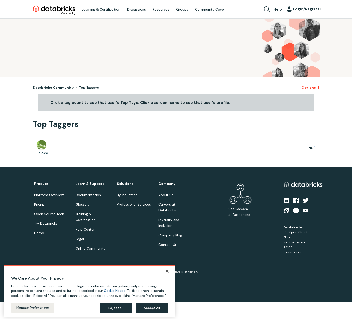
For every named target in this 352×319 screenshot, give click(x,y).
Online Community (91, 248)
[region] (89, 291)
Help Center (85, 229)
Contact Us (167, 244)
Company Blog (170, 235)
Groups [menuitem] (182, 9)
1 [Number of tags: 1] (314, 147)
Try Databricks (45, 223)
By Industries (127, 195)
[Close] (167, 271)
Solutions (125, 184)
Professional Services (134, 204)
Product (41, 184)
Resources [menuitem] (161, 9)
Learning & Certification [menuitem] (101, 9)
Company (166, 184)
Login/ (307, 8)
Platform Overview (49, 195)
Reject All (115, 308)
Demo (39, 233)
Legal (80, 239)
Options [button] (308, 87)
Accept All (152, 308)
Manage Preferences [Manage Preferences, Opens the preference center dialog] (32, 308)
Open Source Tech (49, 214)
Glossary (83, 204)
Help (278, 9)
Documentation (88, 195)
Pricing (39, 204)
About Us (165, 195)
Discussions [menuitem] (136, 9)
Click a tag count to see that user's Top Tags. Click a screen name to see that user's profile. (140, 102)
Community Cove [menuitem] (209, 9)
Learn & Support (90, 184)
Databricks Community (54, 10)
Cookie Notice (115, 291)
